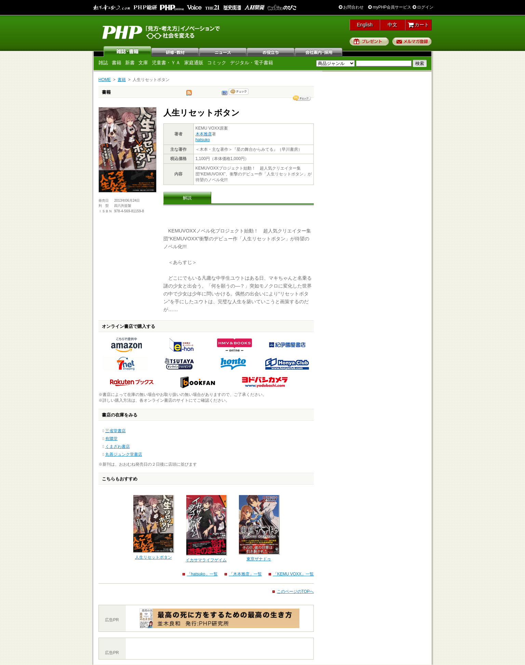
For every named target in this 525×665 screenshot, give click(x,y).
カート (418, 24)
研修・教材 (175, 51)
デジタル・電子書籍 (251, 62)
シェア (302, 98)
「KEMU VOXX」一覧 (293, 574)
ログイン (423, 7)
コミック (216, 62)
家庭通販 (193, 62)
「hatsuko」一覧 (202, 574)
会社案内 (319, 51)
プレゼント (369, 41)
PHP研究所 (161, 31)
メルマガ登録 (412, 41)
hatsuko (203, 139)
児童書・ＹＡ (166, 62)
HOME (104, 79)
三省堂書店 (115, 430)
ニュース (223, 51)
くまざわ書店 (117, 446)
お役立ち (271, 51)
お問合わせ (351, 7)
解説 (187, 197)
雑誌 (127, 51)
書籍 (116, 62)
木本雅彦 (204, 134)
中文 (392, 24)
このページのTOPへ (295, 591)
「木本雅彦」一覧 (245, 574)
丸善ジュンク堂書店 (123, 454)
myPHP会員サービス (389, 7)
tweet (189, 94)
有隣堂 (111, 438)
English (365, 24)
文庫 (143, 62)
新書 (130, 62)
